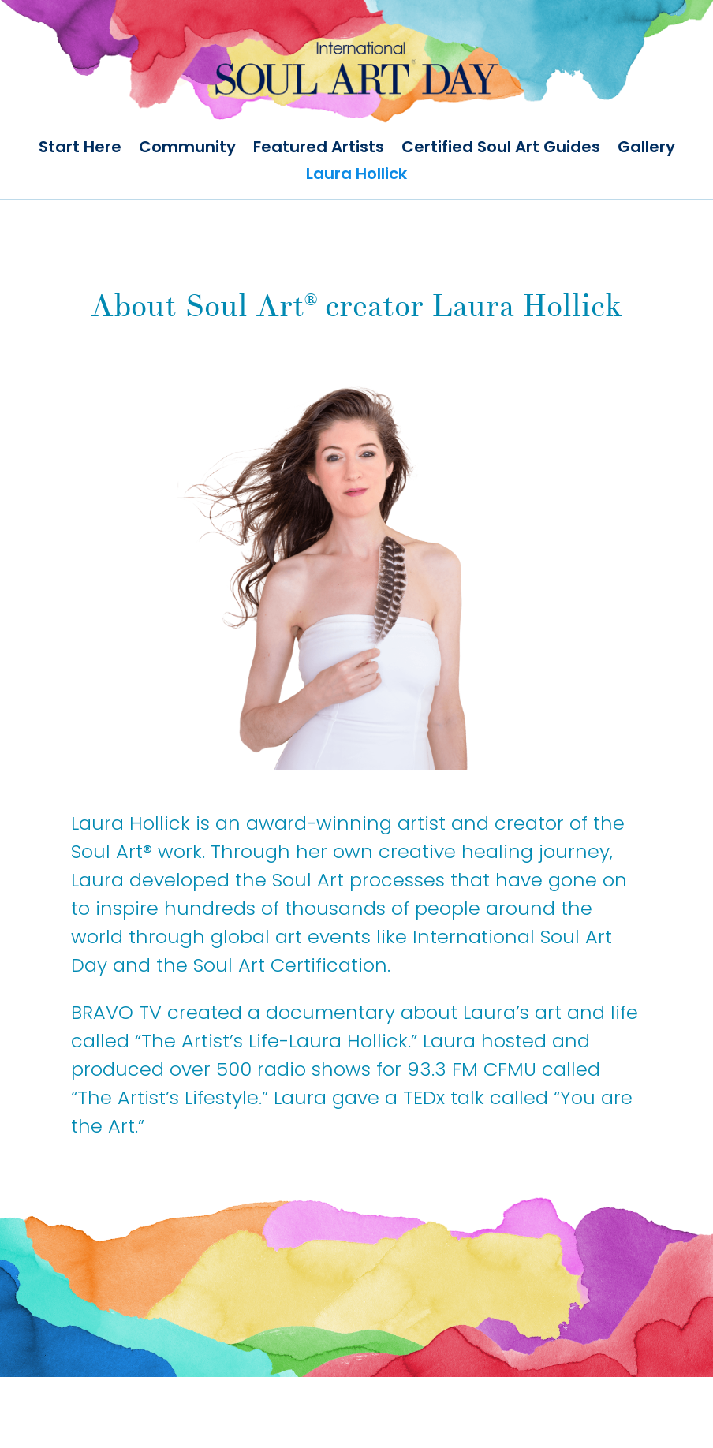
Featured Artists (318, 149)
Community (187, 149)
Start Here (80, 149)
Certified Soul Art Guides (500, 149)
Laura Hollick (356, 175)
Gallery (646, 149)
